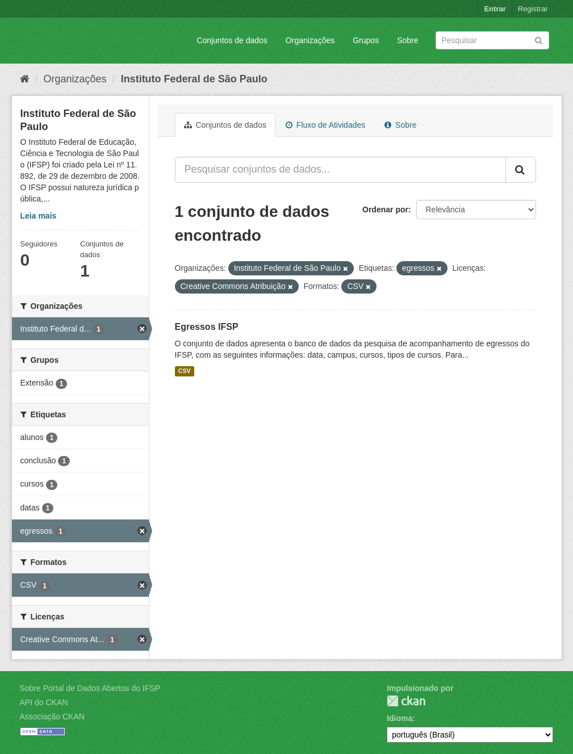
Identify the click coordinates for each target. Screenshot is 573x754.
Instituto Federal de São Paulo (194, 79)
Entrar (494, 9)
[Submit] (538, 39)
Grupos (366, 40)
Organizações (310, 40)
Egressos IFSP (207, 327)
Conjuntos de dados (231, 40)
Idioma (399, 718)
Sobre (407, 40)
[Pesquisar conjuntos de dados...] (340, 170)
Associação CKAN (52, 716)
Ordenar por (385, 209)
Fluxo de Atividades (325, 124)
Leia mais (38, 215)
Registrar (533, 9)
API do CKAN (44, 702)
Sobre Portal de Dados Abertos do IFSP (90, 688)
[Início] (25, 79)
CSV (184, 371)
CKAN (406, 701)
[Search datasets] (492, 40)
